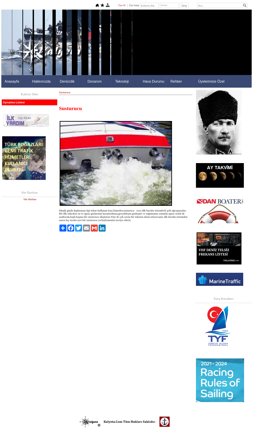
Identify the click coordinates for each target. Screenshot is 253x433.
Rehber (176, 81)
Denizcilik (67, 81)
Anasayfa (12, 81)
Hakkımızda (41, 81)
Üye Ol (121, 5)
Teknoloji (122, 81)
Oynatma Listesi (14, 102)
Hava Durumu (153, 81)
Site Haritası (29, 199)
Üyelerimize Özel (211, 81)
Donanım (95, 81)
